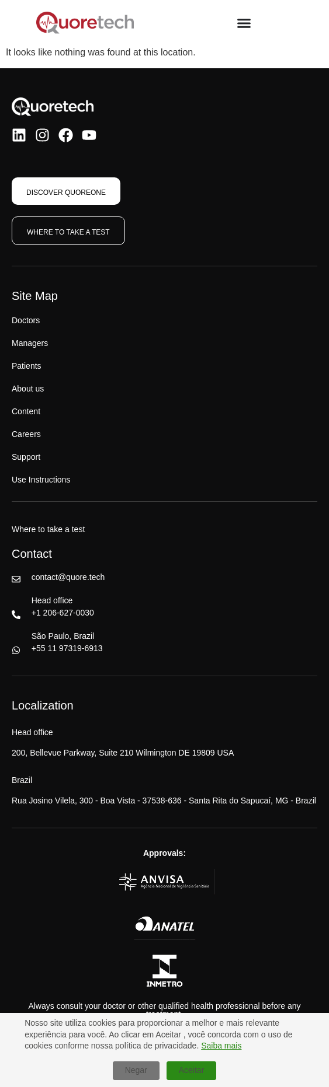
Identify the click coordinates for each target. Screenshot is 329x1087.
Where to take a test (48, 529)
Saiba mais (221, 1045)
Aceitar (192, 1070)
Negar (136, 1070)
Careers (26, 434)
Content (26, 411)
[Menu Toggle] (244, 23)
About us (28, 388)
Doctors (26, 320)
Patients (26, 366)
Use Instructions (41, 479)
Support (26, 457)
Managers (30, 343)
